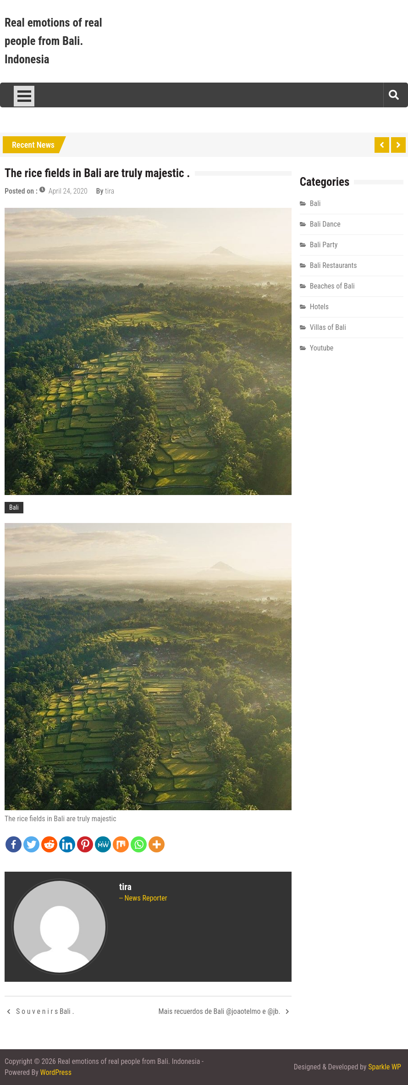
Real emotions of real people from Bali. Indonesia (53, 41)
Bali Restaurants (333, 265)
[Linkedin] (67, 844)
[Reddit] (49, 844)
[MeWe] (103, 844)
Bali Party (324, 244)
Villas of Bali (328, 327)
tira (109, 191)
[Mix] (121, 844)
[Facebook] (14, 844)
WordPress (56, 1072)
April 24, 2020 (68, 191)
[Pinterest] (85, 844)
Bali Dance (325, 224)
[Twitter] (31, 844)
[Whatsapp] (139, 844)
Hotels (319, 306)
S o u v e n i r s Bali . (45, 1011)
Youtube (322, 348)
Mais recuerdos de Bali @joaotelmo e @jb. (220, 1011)
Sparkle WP (384, 1067)
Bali (14, 507)
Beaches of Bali (332, 286)
